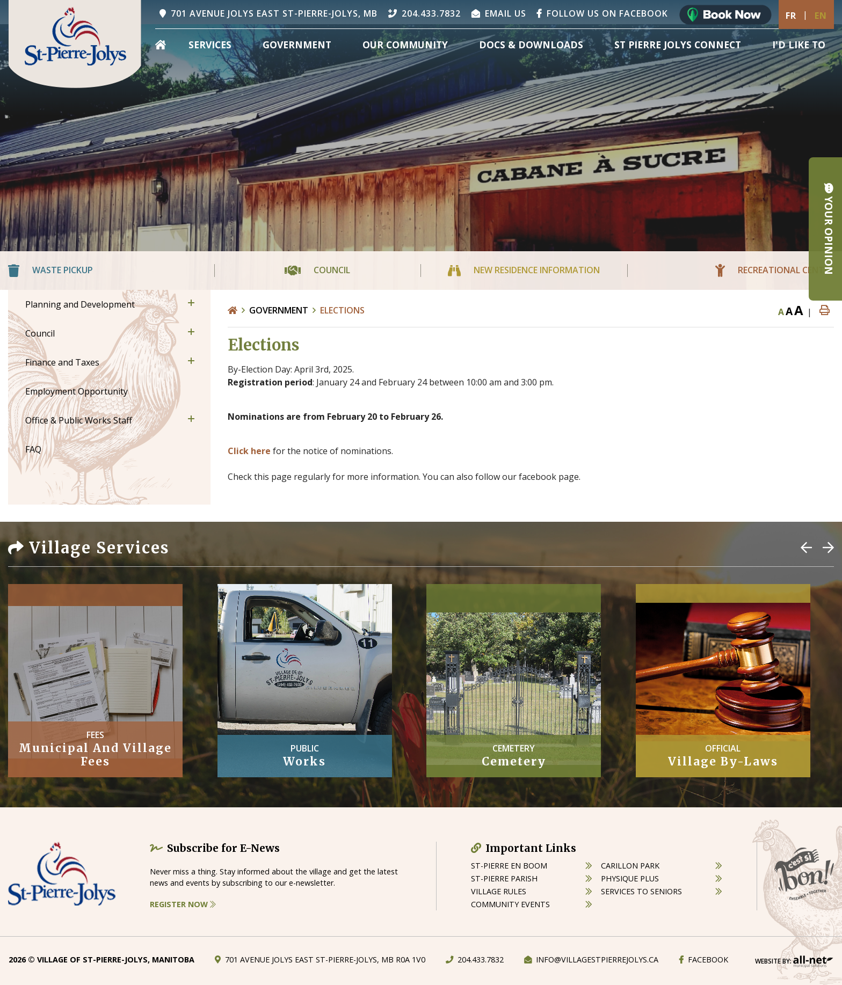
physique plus (630, 878)
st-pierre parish (504, 878)
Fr (791, 15)
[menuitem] (160, 45)
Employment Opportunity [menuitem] (76, 391)
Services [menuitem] (209, 44)
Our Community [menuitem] (405, 44)
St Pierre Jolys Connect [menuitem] (677, 44)
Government (278, 310)
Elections (342, 310)
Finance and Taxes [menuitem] (62, 362)
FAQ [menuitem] (33, 449)
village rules (498, 891)
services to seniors (641, 891)
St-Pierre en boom (509, 865)
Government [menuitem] (297, 44)
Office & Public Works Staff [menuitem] (78, 420)
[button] (191, 303)
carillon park (630, 865)
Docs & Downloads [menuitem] (531, 44)
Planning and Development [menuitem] (80, 304)
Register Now (183, 904)
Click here (249, 451)
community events (510, 904)
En (821, 15)
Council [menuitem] (40, 333)
